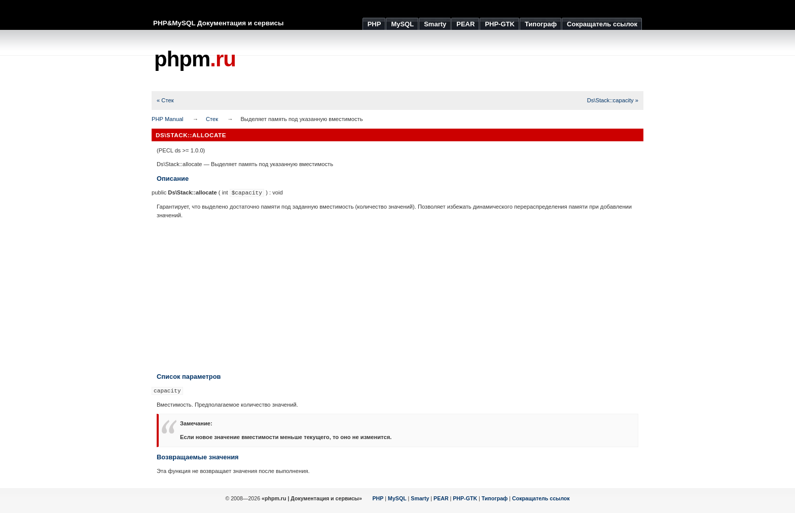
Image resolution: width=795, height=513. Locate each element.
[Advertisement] (458, 61)
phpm (195, 59)
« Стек (165, 100)
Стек (212, 119)
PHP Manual (168, 119)
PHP (378, 498)
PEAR (441, 498)
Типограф (495, 498)
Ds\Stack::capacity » (612, 100)
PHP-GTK (465, 498)
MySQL (397, 498)
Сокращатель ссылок (541, 498)
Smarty (420, 498)
